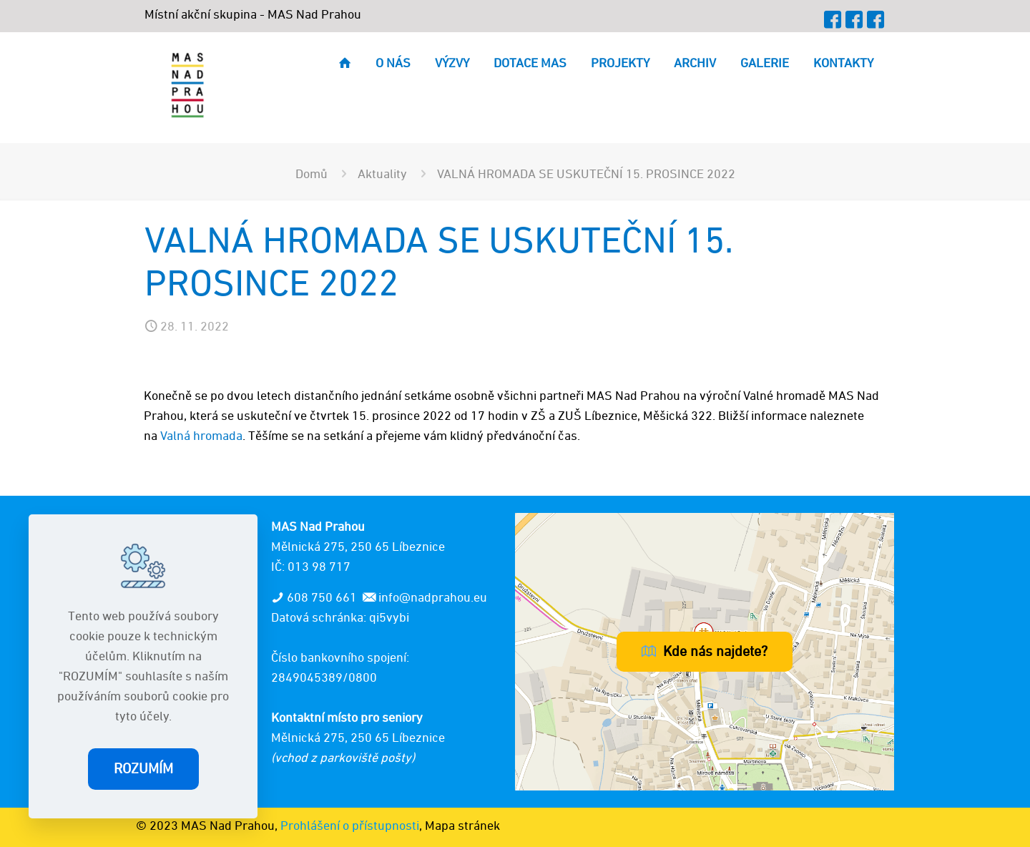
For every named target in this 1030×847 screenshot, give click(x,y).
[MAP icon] (875, 21)
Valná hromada (201, 436)
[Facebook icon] (833, 21)
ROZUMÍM (143, 769)
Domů (311, 174)
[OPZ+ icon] (854, 21)
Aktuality (382, 174)
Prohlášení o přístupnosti (349, 826)
